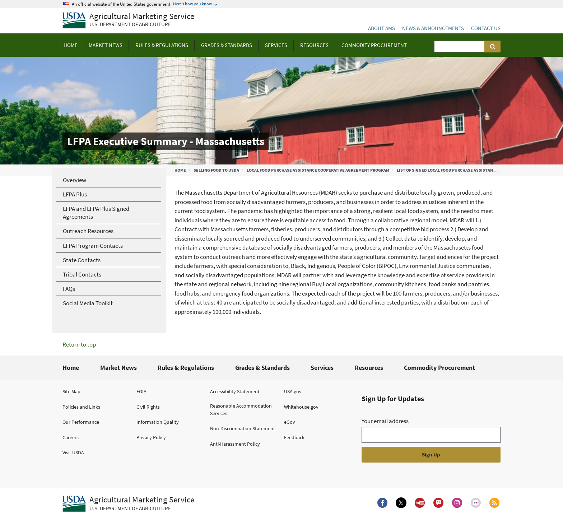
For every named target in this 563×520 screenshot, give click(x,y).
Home (180, 170)
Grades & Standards (262, 367)
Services (322, 367)
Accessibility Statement (235, 391)
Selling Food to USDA (216, 170)
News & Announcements (433, 28)
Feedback (294, 437)
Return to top (79, 344)
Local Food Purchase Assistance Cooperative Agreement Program (318, 170)
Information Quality (157, 422)
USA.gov (293, 391)
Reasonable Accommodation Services (241, 410)
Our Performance (80, 422)
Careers (70, 437)
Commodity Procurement (439, 367)
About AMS (381, 28)
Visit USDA (73, 452)
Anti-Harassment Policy (235, 444)
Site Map (71, 391)
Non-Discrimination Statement (242, 428)
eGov (289, 422)
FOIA (141, 391)
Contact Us (486, 28)
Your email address (385, 421)
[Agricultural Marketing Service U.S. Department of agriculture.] (128, 504)
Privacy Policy (151, 437)
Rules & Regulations (186, 367)
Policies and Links (81, 407)
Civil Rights (148, 407)
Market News (118, 367)
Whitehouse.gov (301, 407)
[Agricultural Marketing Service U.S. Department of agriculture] (128, 20)
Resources (369, 367)
